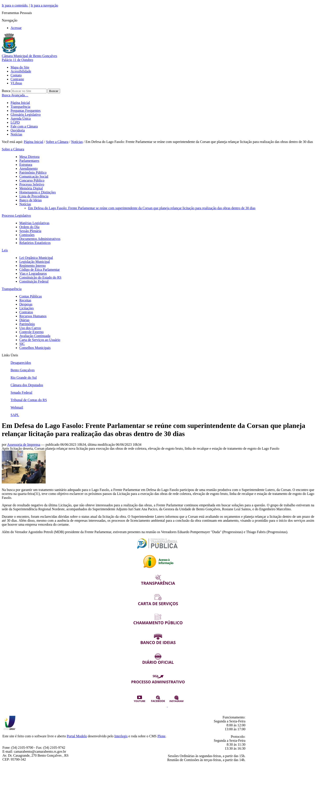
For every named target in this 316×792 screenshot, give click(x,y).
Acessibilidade (21, 71)
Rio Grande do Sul (24, 377)
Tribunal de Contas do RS (29, 400)
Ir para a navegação (44, 5)
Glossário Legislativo (26, 114)
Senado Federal (21, 392)
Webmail (17, 407)
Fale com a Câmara (24, 126)
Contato (16, 75)
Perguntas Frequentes (26, 110)
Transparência (20, 106)
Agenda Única (21, 118)
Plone (161, 736)
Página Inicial (20, 103)
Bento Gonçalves (23, 370)
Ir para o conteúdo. (15, 5)
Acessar (16, 28)
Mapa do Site (20, 67)
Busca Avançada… (15, 95)
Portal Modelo (77, 736)
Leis (5, 250)
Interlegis (120, 736)
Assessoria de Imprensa (23, 444)
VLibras (16, 83)
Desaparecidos (21, 362)
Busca (6, 91)
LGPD (15, 122)
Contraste (17, 79)
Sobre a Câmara (57, 142)
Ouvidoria (18, 130)
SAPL (15, 415)
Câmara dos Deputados (27, 385)
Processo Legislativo (16, 215)
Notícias (16, 134)
